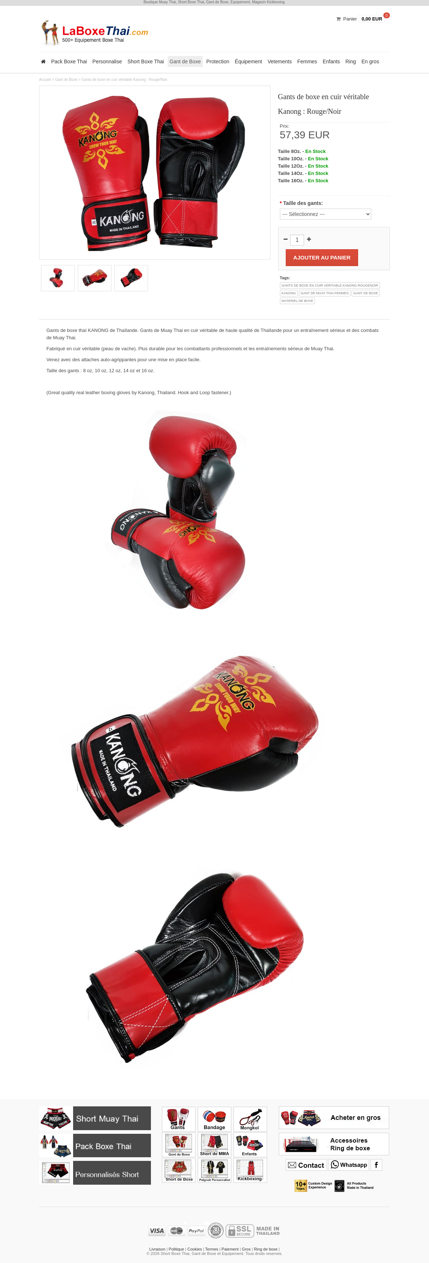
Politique (176, 1249)
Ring (350, 61)
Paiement (229, 1249)
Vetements (279, 61)
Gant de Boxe (185, 61)
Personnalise (107, 61)
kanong (289, 293)
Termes (211, 1249)
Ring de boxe (266, 1249)
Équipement (248, 61)
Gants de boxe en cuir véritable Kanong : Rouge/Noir (124, 80)
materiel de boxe (298, 301)
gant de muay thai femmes (325, 293)
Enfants (331, 61)
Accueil (45, 80)
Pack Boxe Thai (69, 61)
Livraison (157, 1249)
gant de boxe (365, 293)
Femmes (307, 61)
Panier (350, 19)
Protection (217, 61)
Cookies (194, 1249)
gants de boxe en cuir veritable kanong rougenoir (330, 285)
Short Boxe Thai (146, 61)
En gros (370, 61)
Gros (246, 1249)
